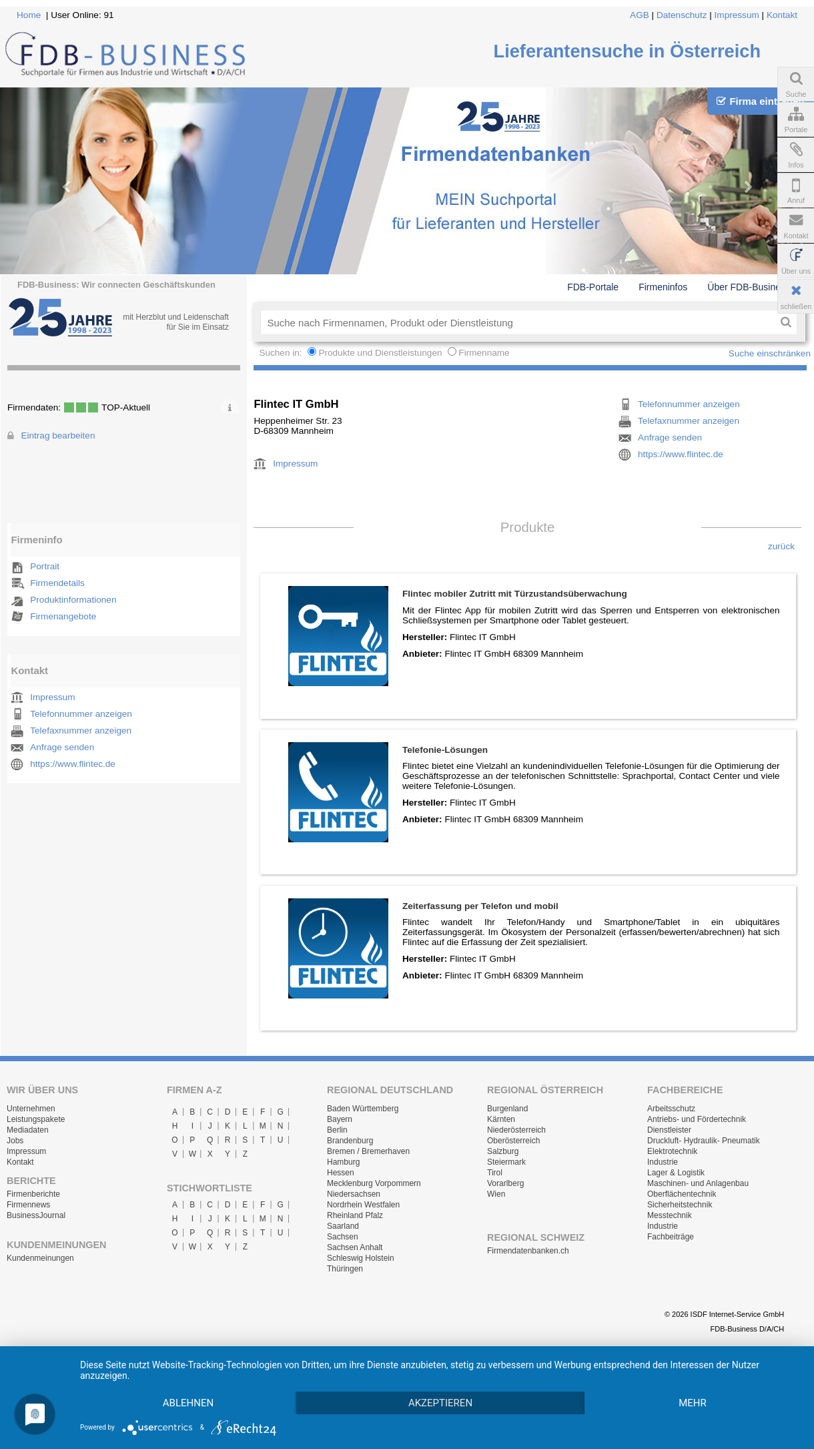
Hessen (340, 1172)
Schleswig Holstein (360, 1258)
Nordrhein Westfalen (363, 1204)
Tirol (494, 1172)
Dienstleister (669, 1130)
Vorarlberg (505, 1183)
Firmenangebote (63, 616)
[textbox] (517, 322)
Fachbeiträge (670, 1236)
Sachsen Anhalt (354, 1247)
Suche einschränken (770, 353)
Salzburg (502, 1151)
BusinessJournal (36, 1215)
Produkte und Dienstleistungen (380, 353)
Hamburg (343, 1162)
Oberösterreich (513, 1140)
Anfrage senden (62, 747)
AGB (639, 15)
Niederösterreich (516, 1130)
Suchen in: (281, 353)
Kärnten (501, 1119)
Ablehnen (188, 1403)
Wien (496, 1194)
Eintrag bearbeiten (58, 435)
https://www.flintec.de (72, 764)
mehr (693, 1403)
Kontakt (782, 15)
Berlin (337, 1130)
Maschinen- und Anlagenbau (698, 1183)
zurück (781, 546)
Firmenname (483, 353)
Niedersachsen (353, 1194)
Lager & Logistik (676, 1172)
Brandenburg (350, 1140)
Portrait (44, 566)
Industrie (662, 1162)
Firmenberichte (33, 1194)
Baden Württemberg (362, 1108)
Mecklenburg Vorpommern (374, 1183)
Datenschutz (682, 15)
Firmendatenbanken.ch (528, 1250)
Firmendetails (57, 583)
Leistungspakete (36, 1119)
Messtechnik (669, 1215)
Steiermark (506, 1162)
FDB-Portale (593, 287)
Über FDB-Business (748, 287)
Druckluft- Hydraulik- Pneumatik (703, 1140)
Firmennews (28, 1204)
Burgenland (507, 1108)
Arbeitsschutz (671, 1108)
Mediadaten (28, 1130)
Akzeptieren (440, 1403)
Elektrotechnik (672, 1151)
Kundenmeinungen (40, 1258)
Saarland (343, 1226)
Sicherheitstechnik (679, 1204)
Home (29, 15)
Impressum (737, 15)
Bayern (339, 1119)
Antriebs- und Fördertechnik (696, 1119)
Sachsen (342, 1236)
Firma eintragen (760, 101)
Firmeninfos (663, 287)
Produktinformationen (73, 600)
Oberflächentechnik (681, 1194)
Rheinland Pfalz (355, 1215)
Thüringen (345, 1268)
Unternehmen (31, 1108)
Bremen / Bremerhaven (368, 1151)
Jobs (15, 1140)
